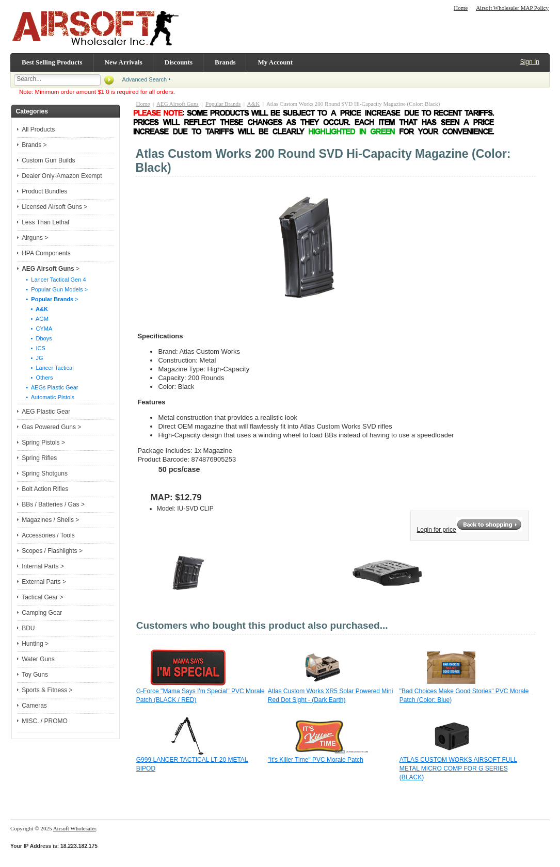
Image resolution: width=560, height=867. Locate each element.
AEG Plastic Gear (46, 411)
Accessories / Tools (48, 535)
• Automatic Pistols (47, 397)
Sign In (529, 62)
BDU (28, 628)
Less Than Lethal (45, 222)
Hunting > (35, 643)
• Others (37, 377)
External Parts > (44, 581)
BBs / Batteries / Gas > (53, 504)
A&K (253, 104)
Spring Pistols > (43, 442)
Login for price (436, 529)
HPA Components (46, 253)
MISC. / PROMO (45, 721)
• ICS (33, 348)
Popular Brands (223, 104)
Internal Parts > (43, 566)
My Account (275, 62)
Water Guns (38, 659)
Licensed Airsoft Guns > (54, 206)
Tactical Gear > (42, 597)
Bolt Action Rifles (45, 489)
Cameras (34, 705)
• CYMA (36, 328)
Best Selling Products (52, 62)
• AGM (35, 319)
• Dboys (36, 338)
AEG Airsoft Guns (177, 104)
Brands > (34, 145)
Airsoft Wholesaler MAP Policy (512, 8)
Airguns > (35, 237)
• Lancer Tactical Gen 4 (53, 279)
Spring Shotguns (45, 473)
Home (461, 8)
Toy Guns (35, 674)
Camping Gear (42, 612)
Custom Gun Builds (48, 160)
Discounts (179, 62)
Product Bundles (44, 191)
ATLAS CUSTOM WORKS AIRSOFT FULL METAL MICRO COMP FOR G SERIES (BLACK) (458, 768)
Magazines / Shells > (50, 520)
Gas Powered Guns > (51, 427)
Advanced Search (144, 79)
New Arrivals (123, 62)
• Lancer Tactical (47, 368)
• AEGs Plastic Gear (49, 387)
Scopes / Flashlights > (52, 550)
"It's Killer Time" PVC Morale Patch (315, 759)
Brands (225, 62)
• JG (32, 358)
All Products (38, 129)
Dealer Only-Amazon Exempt (62, 175)
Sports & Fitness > (47, 690)
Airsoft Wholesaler (74, 828)
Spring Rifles (39, 458)
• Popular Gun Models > (54, 289)
